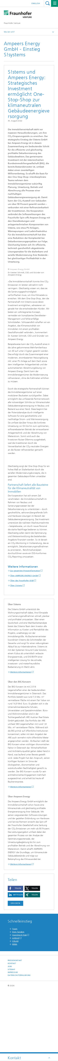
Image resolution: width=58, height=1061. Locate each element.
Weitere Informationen (20, 735)
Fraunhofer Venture (12, 23)
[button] (15, 951)
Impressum (13, 1036)
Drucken (15, 966)
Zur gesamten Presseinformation (25, 634)
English (36, 3)
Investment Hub (19, 998)
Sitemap (11, 1033)
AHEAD (15, 1001)
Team (14, 992)
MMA (14, 1007)
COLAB (15, 1004)
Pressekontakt (15, 1024)
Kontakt (12, 1027)
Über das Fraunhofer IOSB (22, 644)
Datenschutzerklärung (19, 1039)
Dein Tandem (18, 995)
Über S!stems (16, 649)
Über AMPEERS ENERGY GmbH (24, 639)
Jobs (10, 1030)
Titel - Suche (47, 3)
